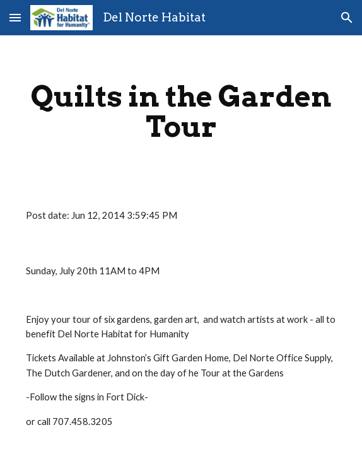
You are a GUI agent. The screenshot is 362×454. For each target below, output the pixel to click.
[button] (15, 17)
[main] (181, 111)
